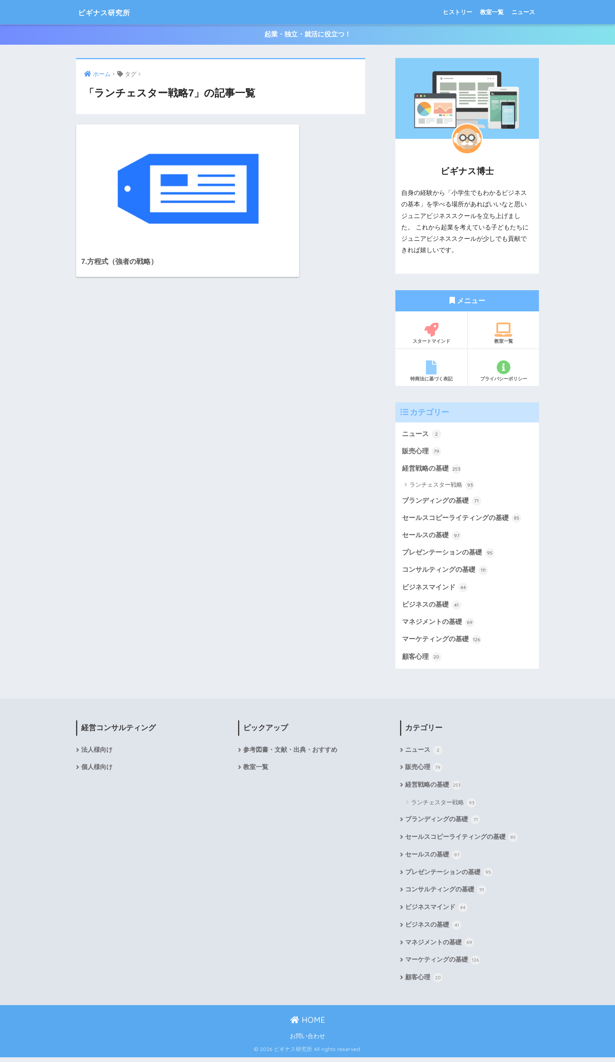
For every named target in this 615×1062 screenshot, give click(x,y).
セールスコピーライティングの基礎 (461, 519)
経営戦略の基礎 (431, 469)
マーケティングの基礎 (441, 642)
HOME (307, 1024)
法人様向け (97, 752)
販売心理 (421, 451)
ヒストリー (457, 12)
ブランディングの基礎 (441, 501)
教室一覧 (492, 12)
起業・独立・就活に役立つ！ (307, 34)
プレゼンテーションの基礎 (448, 554)
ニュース (523, 12)
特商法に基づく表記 (431, 371)
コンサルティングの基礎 (445, 571)
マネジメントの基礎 (438, 624)
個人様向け (97, 770)
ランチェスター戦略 (442, 486)
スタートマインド (431, 333)
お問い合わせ (307, 1041)
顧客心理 (421, 659)
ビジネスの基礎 (431, 606)
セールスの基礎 (431, 537)
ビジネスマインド (435, 589)
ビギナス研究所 (112, 12)
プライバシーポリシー (503, 371)
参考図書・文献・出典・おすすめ (290, 752)
